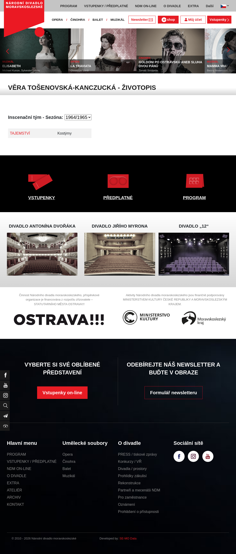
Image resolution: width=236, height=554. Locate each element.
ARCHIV (14, 497)
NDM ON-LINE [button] (145, 6)
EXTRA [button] (193, 6)
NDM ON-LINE (19, 469)
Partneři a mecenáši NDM (139, 490)
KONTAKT (15, 504)
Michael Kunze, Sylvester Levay (21, 70)
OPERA (57, 19)
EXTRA (13, 483)
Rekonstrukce (129, 483)
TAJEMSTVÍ (20, 133)
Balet (66, 469)
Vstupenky (219, 19)
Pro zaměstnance (132, 497)
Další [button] (209, 6)
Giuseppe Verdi (80, 70)
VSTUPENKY (41, 197)
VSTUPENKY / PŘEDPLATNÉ (31, 462)
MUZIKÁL (117, 19)
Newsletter (142, 19)
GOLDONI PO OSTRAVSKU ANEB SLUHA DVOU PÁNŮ (170, 64)
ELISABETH (11, 66)
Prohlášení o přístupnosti (138, 512)
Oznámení (126, 504)
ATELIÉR (14, 490)
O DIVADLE (16, 476)
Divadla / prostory (132, 469)
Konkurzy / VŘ (130, 462)
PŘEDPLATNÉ (118, 197)
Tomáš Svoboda (148, 70)
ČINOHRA (78, 19)
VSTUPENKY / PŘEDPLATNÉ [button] (106, 6)
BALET (98, 19)
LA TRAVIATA (81, 66)
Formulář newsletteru (173, 392)
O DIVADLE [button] (172, 6)
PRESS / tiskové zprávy (137, 454)
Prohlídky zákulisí (132, 476)
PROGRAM (194, 197)
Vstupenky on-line (62, 392)
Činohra (68, 462)
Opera (67, 454)
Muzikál (68, 476)
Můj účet (193, 19)
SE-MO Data (128, 538)
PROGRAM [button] (68, 6)
